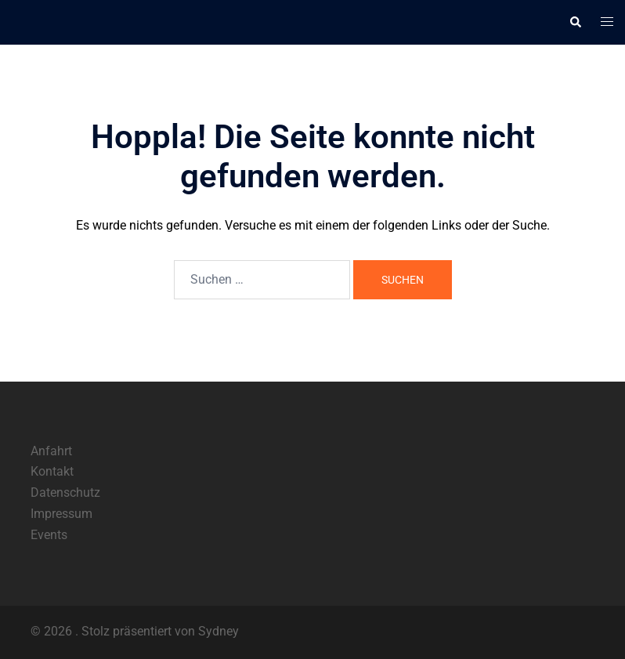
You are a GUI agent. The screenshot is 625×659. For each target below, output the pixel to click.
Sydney (218, 631)
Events (49, 534)
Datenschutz (65, 492)
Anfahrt (51, 451)
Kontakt (52, 471)
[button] (575, 22)
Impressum (61, 513)
